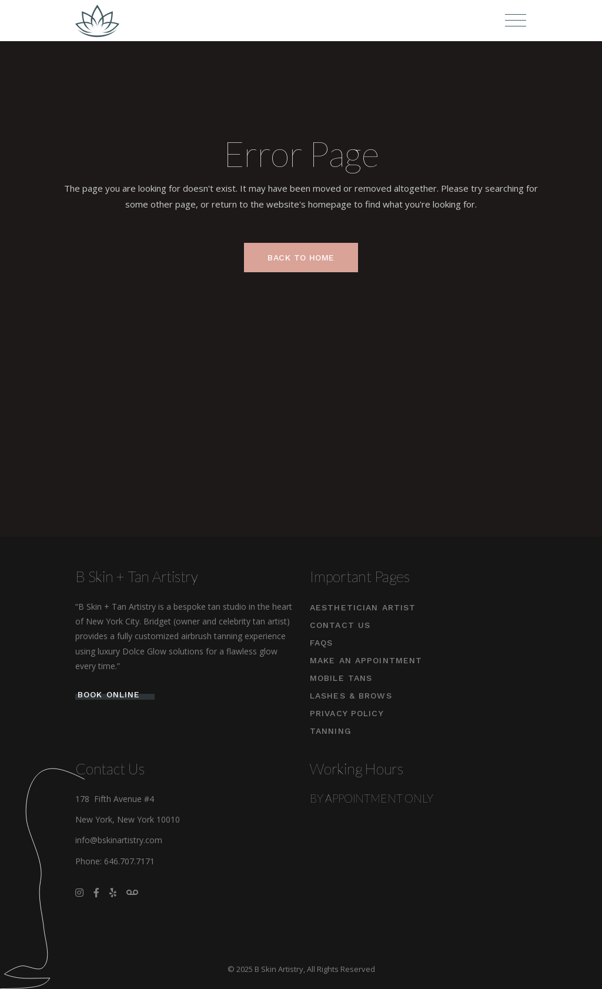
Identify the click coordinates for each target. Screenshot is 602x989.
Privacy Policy (347, 713)
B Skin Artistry (279, 969)
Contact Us (340, 625)
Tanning (331, 731)
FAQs (321, 642)
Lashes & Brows (351, 695)
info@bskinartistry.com (118, 840)
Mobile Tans (341, 678)
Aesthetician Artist (363, 607)
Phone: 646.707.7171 (115, 861)
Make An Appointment (366, 660)
